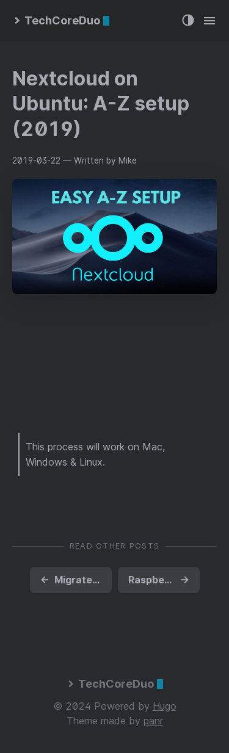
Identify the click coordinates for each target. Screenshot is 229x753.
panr (153, 721)
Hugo (164, 706)
